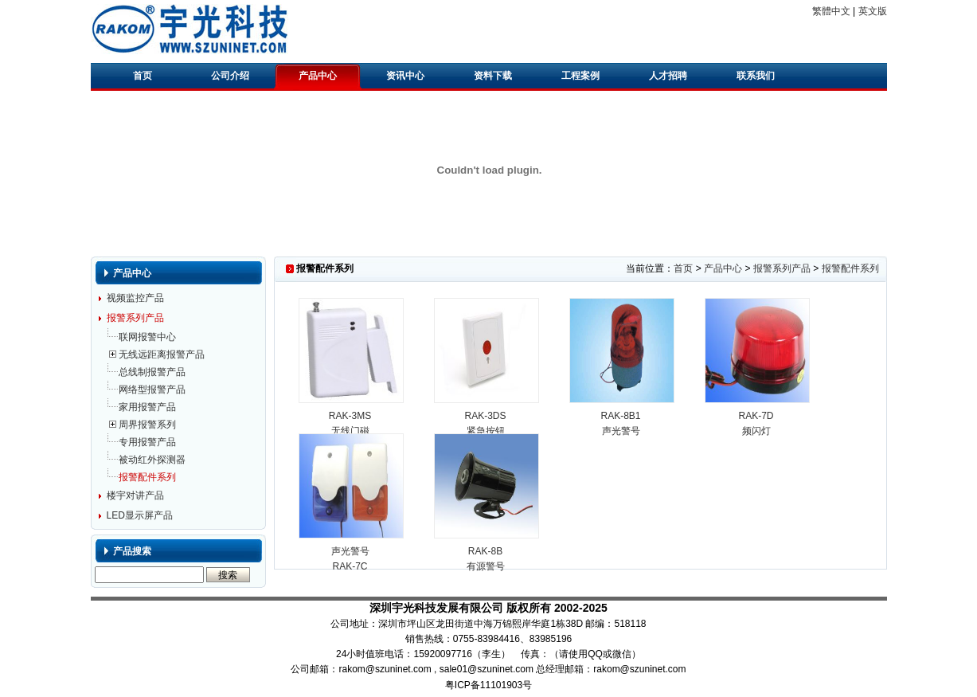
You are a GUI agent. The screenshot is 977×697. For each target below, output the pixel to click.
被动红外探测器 (152, 459)
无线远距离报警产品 (162, 354)
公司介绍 (230, 75)
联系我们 (756, 75)
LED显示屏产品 (140, 515)
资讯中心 (405, 75)
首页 (142, 75)
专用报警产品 (147, 442)
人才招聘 (668, 75)
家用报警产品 (147, 407)
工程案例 (580, 75)
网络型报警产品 (152, 389)
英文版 (872, 11)
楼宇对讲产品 (135, 495)
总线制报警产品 (152, 372)
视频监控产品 (135, 297)
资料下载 (493, 75)
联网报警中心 (147, 337)
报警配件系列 (147, 477)
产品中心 (318, 75)
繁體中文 (831, 11)
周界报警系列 (147, 424)
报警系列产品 (135, 317)
